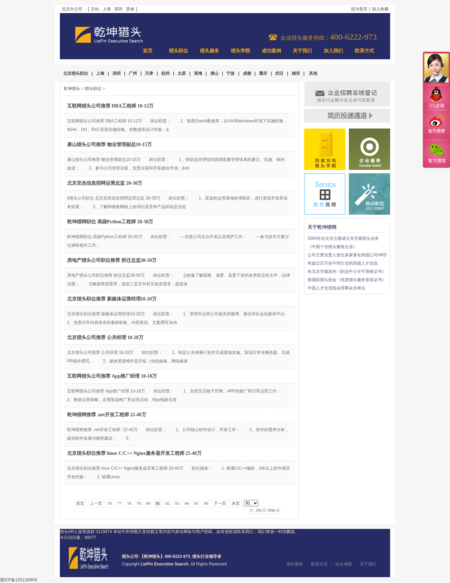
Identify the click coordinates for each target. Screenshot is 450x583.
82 (167, 503)
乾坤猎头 (72, 88)
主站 (95, 9)
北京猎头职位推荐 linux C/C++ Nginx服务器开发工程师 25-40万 (134, 453)
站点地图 (343, 564)
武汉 (279, 73)
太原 (182, 73)
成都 (247, 73)
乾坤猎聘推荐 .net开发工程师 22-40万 (106, 414)
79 (139, 503)
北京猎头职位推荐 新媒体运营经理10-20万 (112, 298)
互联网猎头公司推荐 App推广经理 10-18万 (112, 376)
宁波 (230, 73)
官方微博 (436, 125)
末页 (236, 503)
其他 (130, 9)
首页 (147, 50)
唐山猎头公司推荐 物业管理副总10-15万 (109, 144)
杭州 (165, 73)
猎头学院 (240, 50)
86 (206, 503)
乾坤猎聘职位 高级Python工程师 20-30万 (110, 221)
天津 (149, 73)
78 (129, 503)
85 (196, 503)
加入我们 (333, 50)
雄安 (296, 73)
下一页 (220, 503)
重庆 (263, 73)
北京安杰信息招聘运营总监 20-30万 (104, 183)
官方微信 (436, 153)
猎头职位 (178, 50)
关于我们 (302, 50)
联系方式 (364, 50)
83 (177, 503)
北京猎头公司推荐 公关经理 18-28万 (105, 337)
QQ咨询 (436, 97)
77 (119, 503)
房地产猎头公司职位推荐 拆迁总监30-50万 (112, 260)
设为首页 (359, 9)
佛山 (214, 73)
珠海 (198, 73)
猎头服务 (209, 50)
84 (187, 503)
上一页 (96, 503)
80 (148, 503)
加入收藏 (380, 9)
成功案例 (271, 50)
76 (110, 503)
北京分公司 (72, 9)
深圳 (118, 9)
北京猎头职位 (75, 73)
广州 (133, 73)
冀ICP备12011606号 (19, 579)
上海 (107, 9)
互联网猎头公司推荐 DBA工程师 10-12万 (110, 106)
